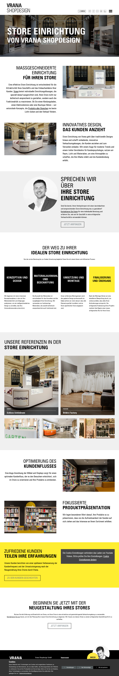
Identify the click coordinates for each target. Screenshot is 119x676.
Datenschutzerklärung (25, 673)
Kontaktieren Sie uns (13, 617)
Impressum (65, 658)
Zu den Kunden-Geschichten (22, 578)
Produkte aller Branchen (38, 109)
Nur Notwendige (84, 668)
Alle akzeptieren (100, 667)
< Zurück (81, 11)
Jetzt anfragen (72, 225)
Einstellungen (68, 668)
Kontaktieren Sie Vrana (69, 212)
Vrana (16, 92)
